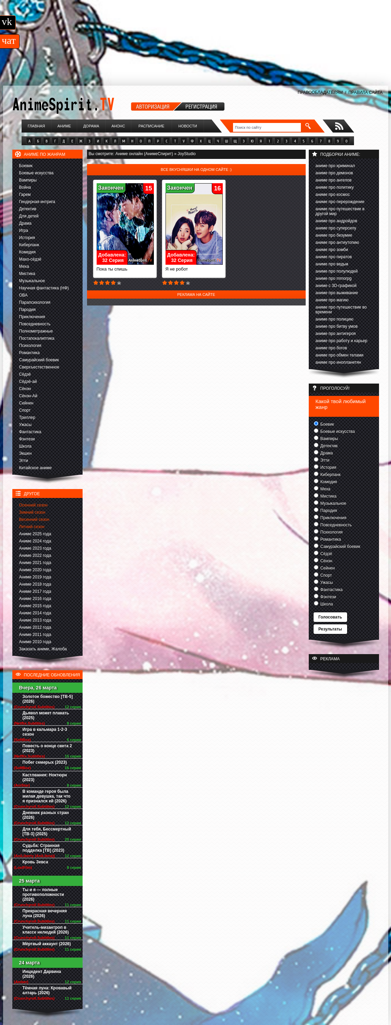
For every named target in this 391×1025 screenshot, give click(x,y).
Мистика (27, 273)
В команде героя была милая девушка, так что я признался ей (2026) (47, 796)
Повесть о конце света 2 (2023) (47, 748)
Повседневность (35, 324)
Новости (188, 126)
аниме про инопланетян (338, 362)
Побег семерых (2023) (45, 762)
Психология (30, 345)
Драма (25, 223)
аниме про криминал (335, 165)
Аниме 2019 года (35, 577)
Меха (24, 266)
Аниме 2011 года (35, 634)
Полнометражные (36, 331)
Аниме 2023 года (35, 548)
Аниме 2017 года (35, 591)
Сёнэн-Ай (28, 395)
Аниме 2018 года (35, 584)
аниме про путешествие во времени (341, 309)
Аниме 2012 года (35, 627)
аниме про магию (332, 300)
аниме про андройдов (336, 220)
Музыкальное (32, 280)
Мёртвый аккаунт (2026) (47, 943)
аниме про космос (333, 194)
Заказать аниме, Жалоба (43, 649)
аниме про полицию (335, 319)
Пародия (27, 309)
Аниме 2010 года (35, 641)
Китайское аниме (35, 467)
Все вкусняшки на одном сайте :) (196, 169)
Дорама (91, 126)
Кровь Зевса (35, 862)
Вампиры (28, 180)
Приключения (32, 316)
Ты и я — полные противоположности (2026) (43, 894)
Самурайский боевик (39, 360)
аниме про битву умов (337, 326)
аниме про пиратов (334, 256)
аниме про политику (335, 187)
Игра (23, 230)
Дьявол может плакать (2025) (46, 715)
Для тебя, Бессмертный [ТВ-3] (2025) (47, 831)
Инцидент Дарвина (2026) (42, 974)
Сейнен (26, 403)
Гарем (25, 194)
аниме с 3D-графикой (336, 285)
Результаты (330, 629)
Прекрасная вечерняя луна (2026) (45, 913)
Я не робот (194, 267)
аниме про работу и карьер (342, 340)
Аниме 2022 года (35, 555)
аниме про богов (331, 348)
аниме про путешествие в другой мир (340, 211)
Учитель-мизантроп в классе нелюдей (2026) (46, 930)
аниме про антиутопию (337, 242)
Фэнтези (27, 439)
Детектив (27, 209)
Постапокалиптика (36, 338)
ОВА (23, 295)
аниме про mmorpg (334, 278)
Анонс (118, 126)
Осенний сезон (33, 505)
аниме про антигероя (336, 333)
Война (25, 187)
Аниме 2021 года (35, 562)
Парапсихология (35, 302)
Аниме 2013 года (35, 620)
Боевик (26, 165)
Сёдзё (25, 374)
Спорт (25, 410)
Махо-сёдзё (30, 259)
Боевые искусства (36, 173)
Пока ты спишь (125, 267)
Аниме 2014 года (35, 613)
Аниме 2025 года (35, 534)
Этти (23, 460)
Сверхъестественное (39, 367)
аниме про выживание (337, 292)
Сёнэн (25, 388)
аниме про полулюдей (337, 271)
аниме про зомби (332, 249)
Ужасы (25, 424)
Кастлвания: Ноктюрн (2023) (45, 777)
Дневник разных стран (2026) (46, 815)
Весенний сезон (34, 519)
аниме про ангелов (334, 180)
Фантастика (30, 431)
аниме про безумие (334, 235)
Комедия (27, 252)
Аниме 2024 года (35, 541)
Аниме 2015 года (35, 605)
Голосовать (330, 617)
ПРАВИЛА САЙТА (366, 92)
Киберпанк (29, 244)
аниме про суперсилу (336, 228)
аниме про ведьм (332, 264)
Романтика (29, 352)
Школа (25, 446)
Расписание (151, 126)
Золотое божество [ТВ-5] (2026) (48, 699)
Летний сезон (32, 526)
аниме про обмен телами (340, 355)
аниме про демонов (334, 173)
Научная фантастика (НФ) (44, 288)
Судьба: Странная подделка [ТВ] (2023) (43, 848)
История (27, 237)
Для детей (29, 216)
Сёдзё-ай (28, 381)
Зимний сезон (32, 512)
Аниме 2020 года (35, 569)
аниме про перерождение (340, 201)
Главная (36, 126)
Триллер (27, 417)
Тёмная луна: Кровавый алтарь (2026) (47, 990)
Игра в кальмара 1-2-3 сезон (45, 732)
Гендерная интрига (37, 201)
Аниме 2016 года (35, 598)
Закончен (111, 188)
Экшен (25, 453)
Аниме (64, 126)
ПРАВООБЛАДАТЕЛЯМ (320, 92)
